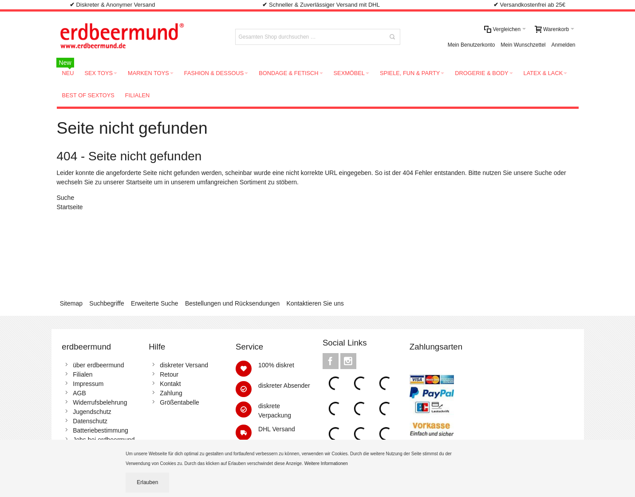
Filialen (82, 374)
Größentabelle (179, 402)
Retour (169, 374)
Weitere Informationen (326, 463)
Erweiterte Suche (154, 303)
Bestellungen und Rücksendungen (232, 303)
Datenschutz (90, 421)
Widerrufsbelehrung (100, 402)
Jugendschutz (92, 411)
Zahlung (171, 393)
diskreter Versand (184, 365)
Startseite (139, 182)
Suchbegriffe (106, 303)
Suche (543, 172)
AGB (79, 393)
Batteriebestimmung (100, 430)
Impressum (88, 383)
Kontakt (170, 383)
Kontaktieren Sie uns (315, 303)
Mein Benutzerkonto (471, 45)
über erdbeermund (98, 365)
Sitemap (71, 303)
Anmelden (563, 45)
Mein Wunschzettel (523, 45)
